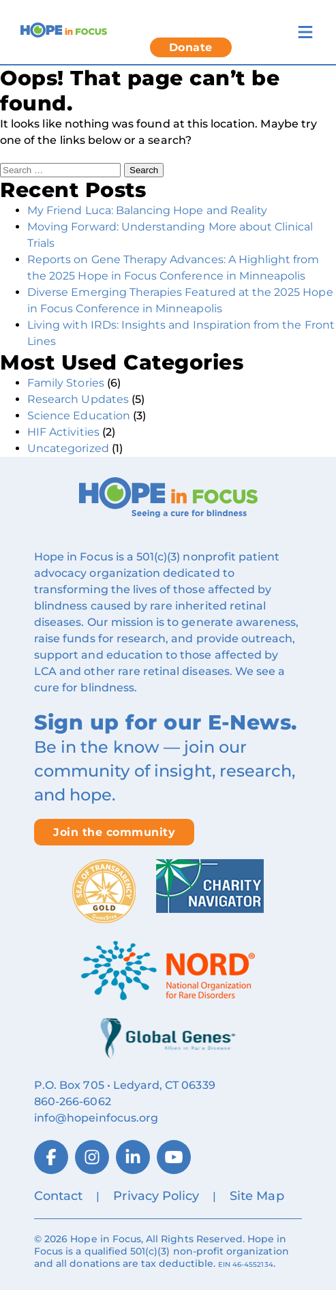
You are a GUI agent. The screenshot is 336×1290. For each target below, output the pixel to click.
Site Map (257, 1195)
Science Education (78, 415)
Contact (58, 1195)
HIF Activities (63, 431)
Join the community (114, 832)
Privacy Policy (156, 1195)
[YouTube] (174, 1157)
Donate (191, 47)
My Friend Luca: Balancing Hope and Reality (147, 210)
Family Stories (65, 382)
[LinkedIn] (133, 1157)
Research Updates (78, 399)
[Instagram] (92, 1157)
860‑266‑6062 (72, 1101)
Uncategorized (68, 448)
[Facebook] (51, 1157)
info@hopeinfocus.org (96, 1117)
